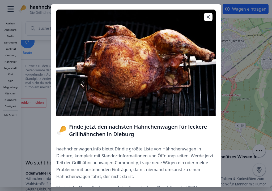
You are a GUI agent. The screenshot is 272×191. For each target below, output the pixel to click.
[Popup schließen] (208, 17)
